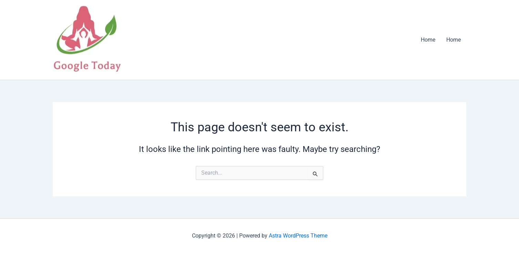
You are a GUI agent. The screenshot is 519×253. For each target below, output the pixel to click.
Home (428, 39)
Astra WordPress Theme (298, 235)
